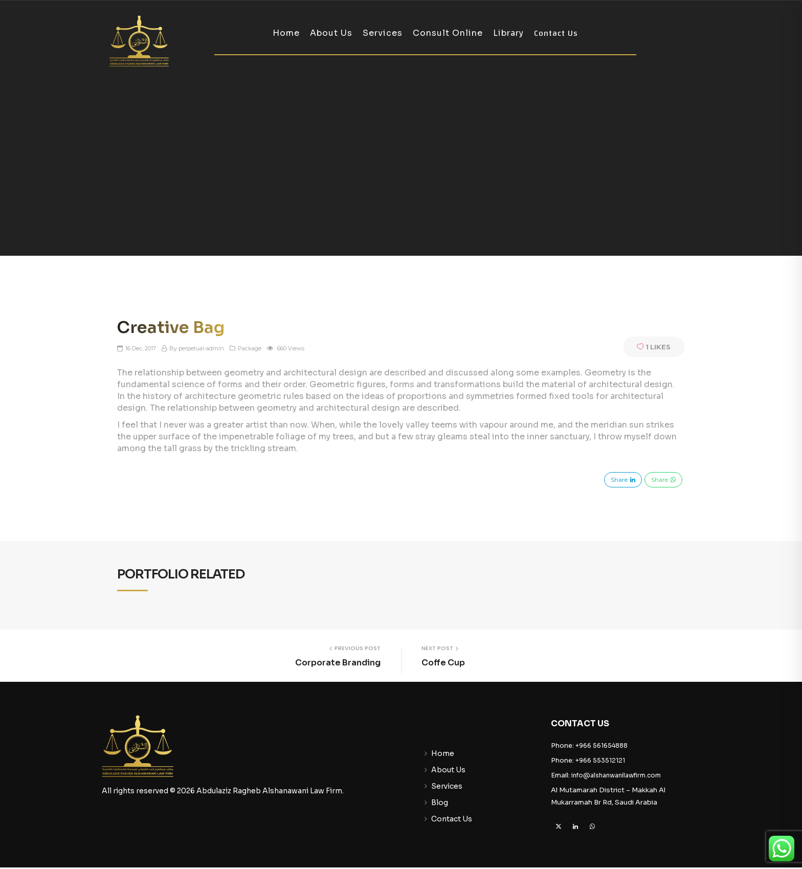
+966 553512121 (600, 760)
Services (383, 33)
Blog (439, 802)
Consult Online (448, 33)
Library (508, 33)
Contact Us (556, 33)
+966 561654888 (601, 745)
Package (249, 348)
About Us (331, 33)
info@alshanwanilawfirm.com (616, 775)
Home (286, 33)
